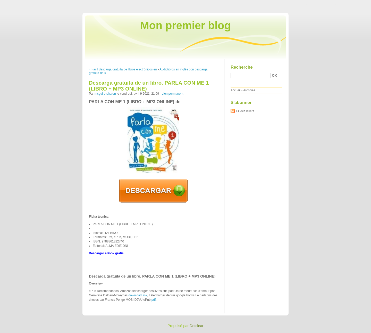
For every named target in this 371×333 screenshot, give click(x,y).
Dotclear (197, 326)
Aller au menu (330, 3)
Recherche (242, 67)
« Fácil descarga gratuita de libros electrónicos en (123, 69)
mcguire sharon (105, 93)
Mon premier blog (185, 25)
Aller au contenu (308, 3)
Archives (249, 90)
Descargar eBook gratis (106, 253)
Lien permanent (172, 93)
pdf (153, 300)
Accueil (236, 90)
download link (137, 295)
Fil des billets (245, 111)
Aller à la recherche (356, 3)
